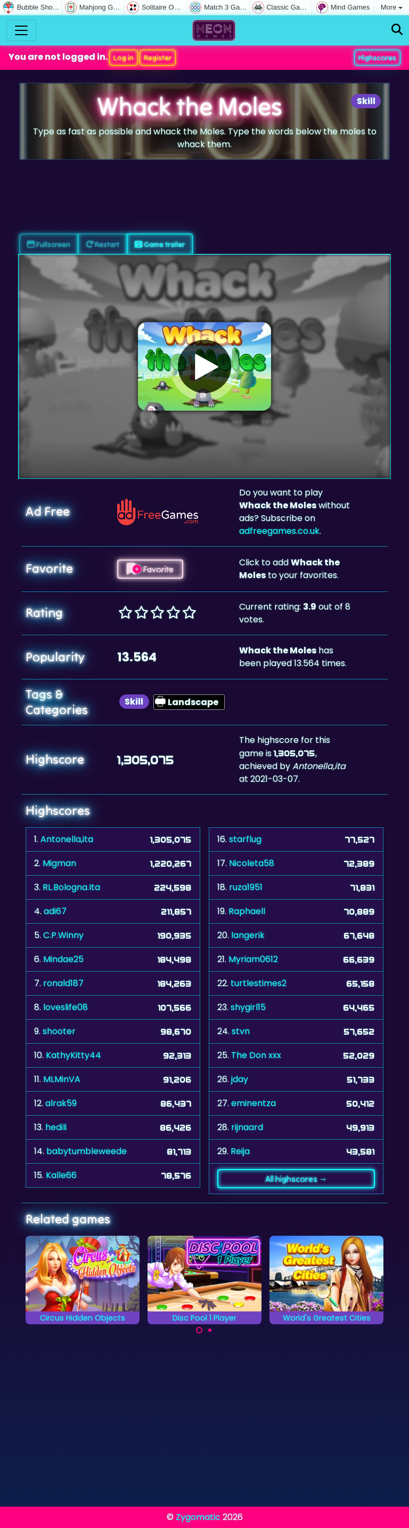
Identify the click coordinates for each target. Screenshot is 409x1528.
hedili (56, 1127)
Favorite (150, 569)
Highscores (377, 57)
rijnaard (247, 1127)
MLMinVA (61, 1079)
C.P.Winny (63, 935)
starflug (245, 839)
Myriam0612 (253, 959)
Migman (59, 863)
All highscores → (296, 1178)
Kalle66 (61, 1175)
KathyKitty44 (73, 1055)
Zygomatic (198, 1517)
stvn (241, 1031)
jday (239, 1079)
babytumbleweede (86, 1151)
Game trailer (160, 244)
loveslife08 (65, 1007)
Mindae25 (63, 959)
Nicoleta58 (251, 863)
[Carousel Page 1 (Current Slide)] (199, 1330)
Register (157, 57)
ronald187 (63, 983)
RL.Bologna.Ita (71, 887)
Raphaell (246, 911)
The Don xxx (256, 1055)
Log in (123, 57)
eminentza (253, 1103)
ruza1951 (246, 887)
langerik (248, 935)
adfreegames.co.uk (279, 531)
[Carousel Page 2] (210, 1330)
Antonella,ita (66, 839)
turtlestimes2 (259, 983)
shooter (59, 1031)
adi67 (55, 911)
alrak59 (61, 1103)
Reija (240, 1151)
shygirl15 (248, 1007)
